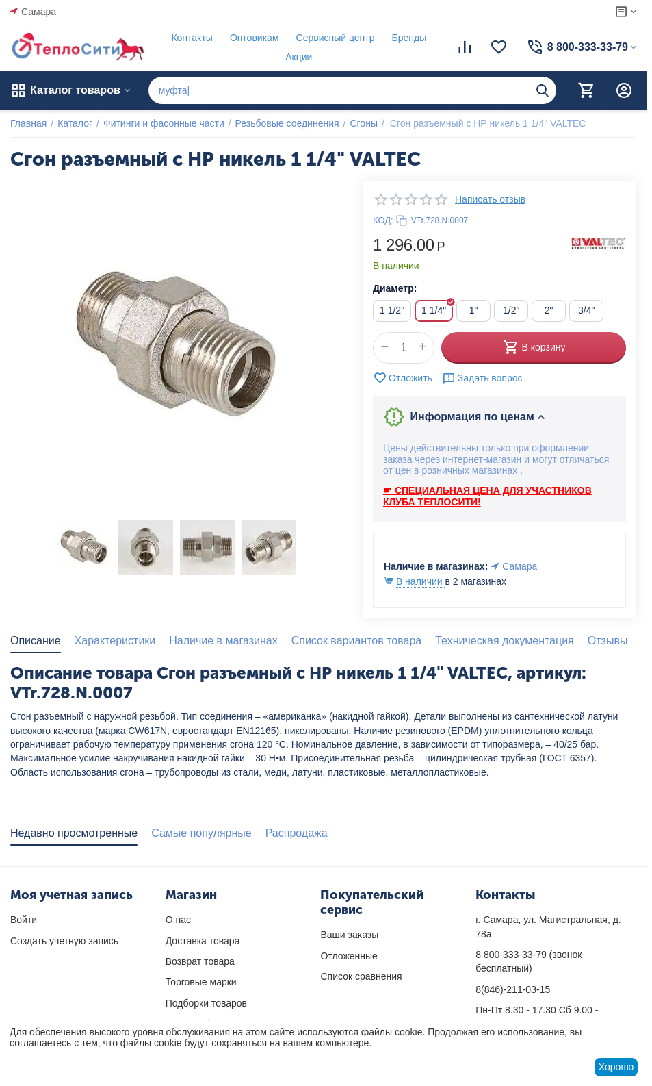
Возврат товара (200, 961)
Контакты (191, 37)
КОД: (383, 220)
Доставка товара (203, 940)
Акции (298, 56)
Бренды (409, 37)
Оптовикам (254, 37)
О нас (178, 919)
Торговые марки (201, 981)
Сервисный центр (335, 37)
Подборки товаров (206, 1003)
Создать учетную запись (64, 940)
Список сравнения (361, 976)
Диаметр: (395, 288)
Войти (23, 919)
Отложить (402, 378)
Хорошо (616, 1066)
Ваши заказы (349, 934)
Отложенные (348, 955)
